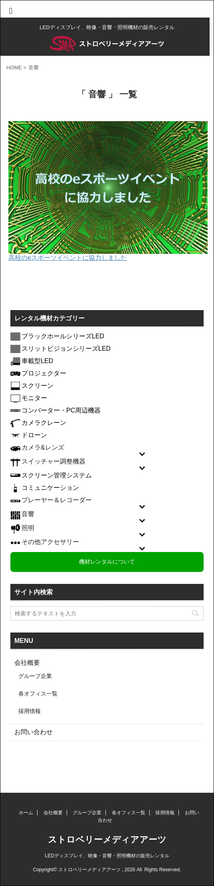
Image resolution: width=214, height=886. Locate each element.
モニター (34, 398)
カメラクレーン (44, 422)
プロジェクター (44, 373)
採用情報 (29, 711)
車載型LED (37, 361)
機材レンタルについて (107, 561)
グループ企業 (35, 676)
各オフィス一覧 (37, 693)
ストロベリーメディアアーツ (107, 840)
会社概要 (27, 662)
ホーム (26, 812)
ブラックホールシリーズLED (63, 336)
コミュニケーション (50, 487)
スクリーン (38, 385)
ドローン (34, 435)
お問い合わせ (33, 732)
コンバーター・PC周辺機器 (61, 410)
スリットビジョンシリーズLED (66, 348)
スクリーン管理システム (57, 475)
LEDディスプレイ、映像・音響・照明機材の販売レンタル (107, 855)
